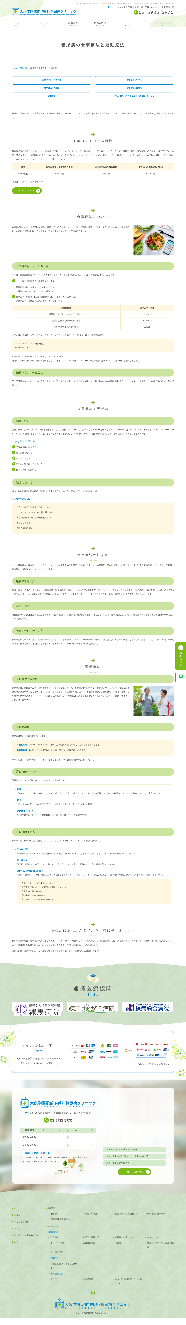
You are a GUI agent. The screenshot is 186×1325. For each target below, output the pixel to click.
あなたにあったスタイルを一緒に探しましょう (134, 96)
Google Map (135, 1179)
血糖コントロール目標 (52, 80)
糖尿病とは (55, 1245)
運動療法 (52, 96)
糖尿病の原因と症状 (92, 1245)
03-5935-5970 (61, 1127)
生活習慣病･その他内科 (126, 1221)
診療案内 (72, 23)
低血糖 (118, 1250)
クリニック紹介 (21, 1229)
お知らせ (18, 1249)
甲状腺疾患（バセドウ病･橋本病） (63, 1273)
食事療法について (134, 80)
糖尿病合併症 (56, 1259)
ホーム (15, 23)
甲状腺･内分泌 (90, 1221)
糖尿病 (54, 1221)
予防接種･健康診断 (156, 1221)
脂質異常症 (88, 1286)
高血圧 (53, 1286)
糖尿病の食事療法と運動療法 (160, 1252)
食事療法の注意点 (134, 88)
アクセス (125, 23)
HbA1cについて (27, 191)
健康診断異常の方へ (60, 1226)
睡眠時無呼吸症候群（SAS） (128, 1288)
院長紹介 (18, 1222)
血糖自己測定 (89, 1250)
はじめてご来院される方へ (160, 23)
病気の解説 (98, 23)
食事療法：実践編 (52, 88)
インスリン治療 (57, 1250)
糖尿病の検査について (125, 1245)
